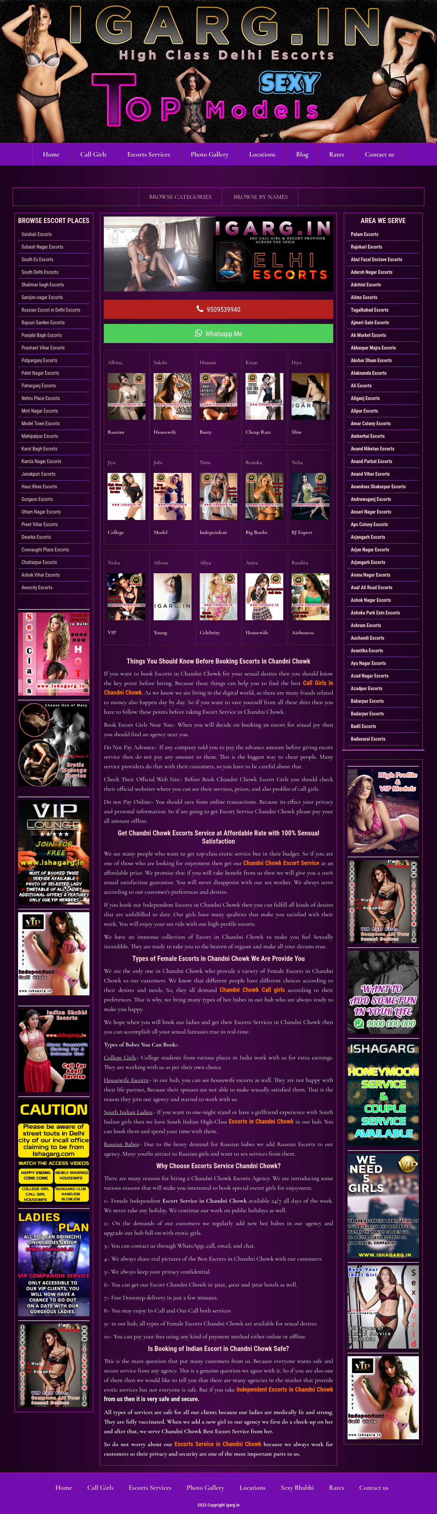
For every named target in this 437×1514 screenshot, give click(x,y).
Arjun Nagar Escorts (370, 549)
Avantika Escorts (367, 650)
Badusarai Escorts (368, 739)
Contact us (380, 154)
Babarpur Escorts (367, 701)
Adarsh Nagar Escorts (372, 272)
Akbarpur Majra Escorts (373, 348)
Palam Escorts (364, 234)
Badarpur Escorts (367, 713)
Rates (336, 154)
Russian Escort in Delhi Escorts (51, 310)
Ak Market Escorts (368, 335)
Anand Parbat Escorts (371, 461)
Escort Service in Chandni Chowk (205, 1197)
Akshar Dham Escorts (371, 360)
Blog (302, 154)
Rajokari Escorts (366, 247)
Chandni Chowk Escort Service (281, 859)
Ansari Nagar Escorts (371, 512)
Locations (262, 154)
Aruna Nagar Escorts (371, 575)
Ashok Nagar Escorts (371, 600)
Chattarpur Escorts (39, 562)
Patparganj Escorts (39, 360)
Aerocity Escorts (37, 587)
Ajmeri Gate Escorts (370, 322)
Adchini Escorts (366, 284)
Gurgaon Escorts (37, 499)
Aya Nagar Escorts (368, 663)
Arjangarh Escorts (368, 537)
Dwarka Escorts (36, 537)
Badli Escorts (363, 726)
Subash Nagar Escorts (42, 247)
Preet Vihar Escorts (40, 524)
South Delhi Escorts (40, 272)
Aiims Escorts (364, 297)
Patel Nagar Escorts (40, 373)
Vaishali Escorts (37, 234)
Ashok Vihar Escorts (41, 575)
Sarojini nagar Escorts (42, 297)
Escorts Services (148, 154)
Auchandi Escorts (367, 638)
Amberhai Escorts (368, 436)
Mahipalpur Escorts (40, 436)
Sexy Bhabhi (296, 1484)
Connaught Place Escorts (45, 549)
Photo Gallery (209, 154)
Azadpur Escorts (366, 688)
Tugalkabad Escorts (370, 310)
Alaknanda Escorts (369, 373)
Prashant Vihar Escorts (43, 348)
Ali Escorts (361, 385)
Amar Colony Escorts (371, 423)
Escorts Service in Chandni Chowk (217, 1440)
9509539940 (219, 309)
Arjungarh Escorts (368, 562)
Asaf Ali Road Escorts (372, 587)
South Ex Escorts (37, 259)
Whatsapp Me (218, 333)
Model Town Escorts (41, 423)
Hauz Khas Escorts (39, 486)
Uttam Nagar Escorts (41, 512)
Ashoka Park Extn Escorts (375, 612)
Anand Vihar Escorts (370, 474)
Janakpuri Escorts (39, 474)
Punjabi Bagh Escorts (42, 335)
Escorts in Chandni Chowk (261, 1118)
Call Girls (93, 154)
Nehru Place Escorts (41, 398)
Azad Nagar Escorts (370, 676)
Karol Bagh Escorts (39, 448)
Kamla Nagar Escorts (41, 461)
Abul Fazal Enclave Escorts (376, 259)
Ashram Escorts (366, 625)
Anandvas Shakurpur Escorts (378, 486)
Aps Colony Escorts (369, 524)
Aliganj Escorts (365, 398)
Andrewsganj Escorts (371, 499)
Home (50, 154)
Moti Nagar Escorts (40, 411)
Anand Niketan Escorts (372, 448)
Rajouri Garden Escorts (43, 322)
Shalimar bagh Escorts (43, 284)
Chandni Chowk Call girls (252, 986)
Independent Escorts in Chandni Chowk (285, 1386)
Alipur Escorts (364, 411)
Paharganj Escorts (39, 385)
